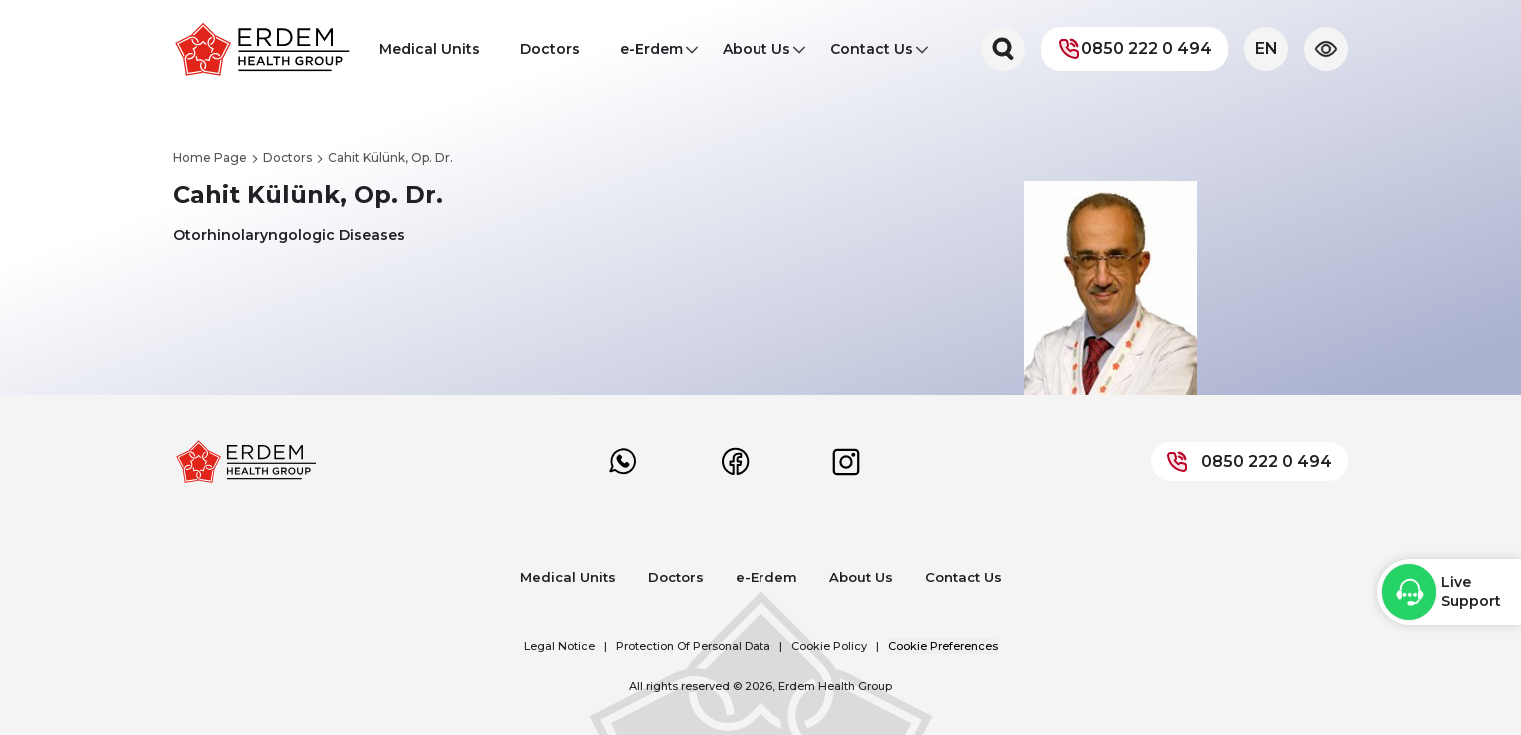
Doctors (550, 49)
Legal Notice (559, 646)
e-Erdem (651, 55)
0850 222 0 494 (1134, 49)
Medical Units (429, 49)
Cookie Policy (829, 646)
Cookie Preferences (943, 646)
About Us (756, 55)
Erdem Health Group (835, 686)
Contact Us (871, 55)
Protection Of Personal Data (693, 646)
